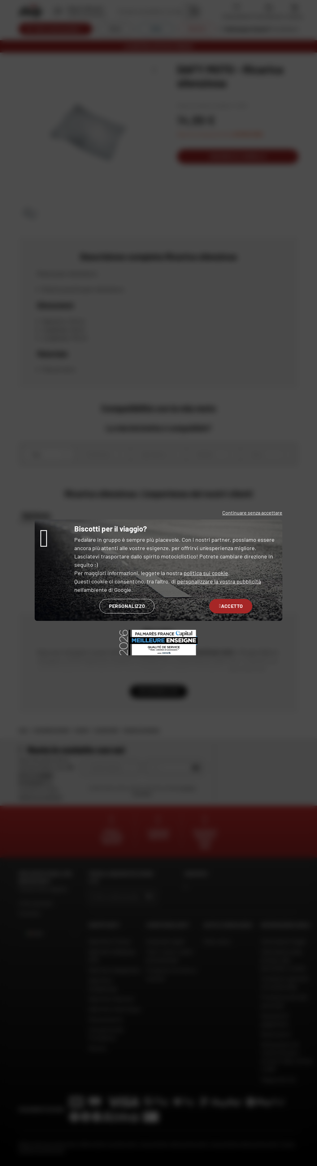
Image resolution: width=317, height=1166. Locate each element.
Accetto (231, 606)
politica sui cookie (206, 573)
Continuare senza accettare (252, 512)
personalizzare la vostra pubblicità (219, 581)
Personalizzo (127, 606)
